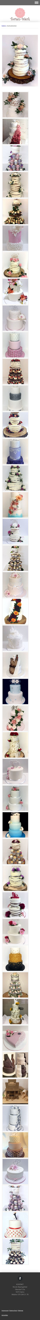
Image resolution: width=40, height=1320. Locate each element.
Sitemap (20, 1310)
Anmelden (5, 1315)
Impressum (5, 1310)
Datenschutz (13, 1310)
